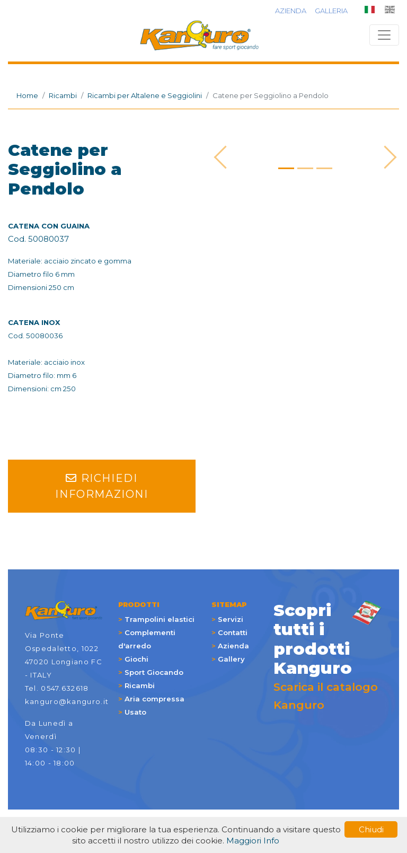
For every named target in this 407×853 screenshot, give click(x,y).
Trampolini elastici (159, 619)
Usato (135, 712)
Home (27, 95)
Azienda (233, 645)
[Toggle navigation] (384, 35)
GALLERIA (331, 10)
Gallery (231, 659)
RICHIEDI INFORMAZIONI (101, 486)
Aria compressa (154, 698)
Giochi (136, 659)
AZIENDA (290, 10)
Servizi (230, 619)
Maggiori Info (252, 841)
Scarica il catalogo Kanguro (327, 656)
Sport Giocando (154, 672)
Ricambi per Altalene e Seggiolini (144, 95)
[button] (225, 157)
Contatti (232, 632)
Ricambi (63, 95)
